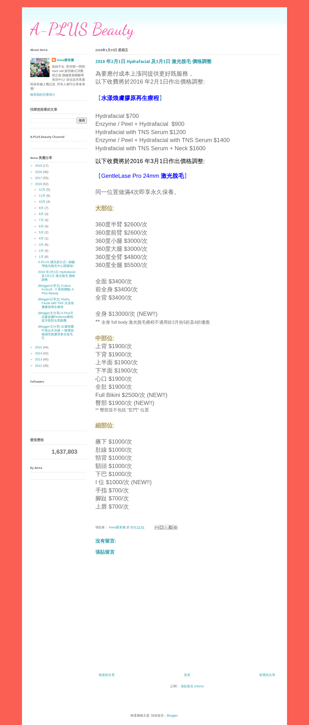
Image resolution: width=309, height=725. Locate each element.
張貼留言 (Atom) (192, 686)
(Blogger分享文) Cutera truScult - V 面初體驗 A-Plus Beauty (56, 289)
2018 (39, 172)
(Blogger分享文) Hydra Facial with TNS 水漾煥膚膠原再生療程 (56, 303)
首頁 (187, 675)
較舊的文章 (267, 675)
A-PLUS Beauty (82, 29)
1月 (42, 256)
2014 (39, 353)
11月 (42, 195)
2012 (39, 365)
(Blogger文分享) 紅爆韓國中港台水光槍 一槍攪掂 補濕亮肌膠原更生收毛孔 (56, 332)
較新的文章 (107, 675)
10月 (42, 201)
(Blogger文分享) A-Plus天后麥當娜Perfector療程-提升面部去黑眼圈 (56, 316)
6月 (42, 226)
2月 (42, 250)
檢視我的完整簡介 (42, 94)
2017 (39, 178)
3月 (42, 244)
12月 (42, 189)
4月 (42, 238)
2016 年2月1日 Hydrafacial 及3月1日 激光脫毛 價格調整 (56, 275)
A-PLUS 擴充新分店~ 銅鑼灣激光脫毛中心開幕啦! (56, 264)
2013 (39, 359)
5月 (42, 232)
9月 (42, 208)
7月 (42, 220)
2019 (39, 165)
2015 (39, 347)
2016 (39, 184)
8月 (42, 214)
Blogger (172, 715)
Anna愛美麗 (65, 60)
